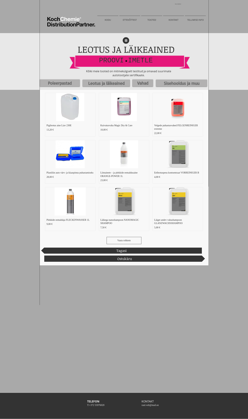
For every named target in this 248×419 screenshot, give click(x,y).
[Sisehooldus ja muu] (181, 83)
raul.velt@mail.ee (150, 405)
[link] (179, 3)
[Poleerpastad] (60, 83)
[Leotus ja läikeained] (106, 83)
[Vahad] (142, 83)
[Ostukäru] (124, 259)
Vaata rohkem (124, 240)
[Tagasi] (121, 251)
